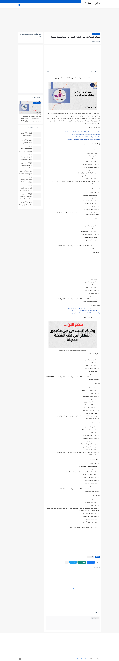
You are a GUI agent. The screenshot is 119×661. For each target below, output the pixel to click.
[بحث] (19, 5)
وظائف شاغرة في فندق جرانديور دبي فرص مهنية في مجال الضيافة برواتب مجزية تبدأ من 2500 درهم (26, 196)
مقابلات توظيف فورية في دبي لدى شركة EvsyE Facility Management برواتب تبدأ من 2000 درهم (25, 150)
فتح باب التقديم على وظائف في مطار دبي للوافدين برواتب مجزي (84, 308)
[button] (91, 562)
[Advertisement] (59, 20)
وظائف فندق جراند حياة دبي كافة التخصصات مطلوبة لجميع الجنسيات (82, 132)
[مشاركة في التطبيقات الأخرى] (67, 562)
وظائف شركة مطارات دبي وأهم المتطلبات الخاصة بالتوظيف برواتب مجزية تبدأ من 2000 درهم (26, 189)
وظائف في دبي (96, 34)
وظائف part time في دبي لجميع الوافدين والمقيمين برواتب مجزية (83, 139)
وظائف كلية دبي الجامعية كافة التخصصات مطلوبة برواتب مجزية (83, 137)
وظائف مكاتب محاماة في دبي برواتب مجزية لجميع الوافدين (26, 181)
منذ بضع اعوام (28, 132)
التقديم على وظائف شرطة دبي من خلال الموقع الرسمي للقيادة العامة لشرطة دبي (25, 204)
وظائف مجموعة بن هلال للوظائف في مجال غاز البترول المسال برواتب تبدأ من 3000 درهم (26, 158)
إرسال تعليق (95, 618)
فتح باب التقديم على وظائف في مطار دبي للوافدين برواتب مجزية (25, 173)
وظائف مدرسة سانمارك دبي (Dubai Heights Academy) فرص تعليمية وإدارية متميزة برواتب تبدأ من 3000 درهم (25, 165)
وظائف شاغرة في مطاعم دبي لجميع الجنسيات (26, 134)
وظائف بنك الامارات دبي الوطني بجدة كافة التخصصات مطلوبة (26, 142)
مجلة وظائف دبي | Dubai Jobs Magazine (80, 659)
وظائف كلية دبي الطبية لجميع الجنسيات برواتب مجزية (86, 134)
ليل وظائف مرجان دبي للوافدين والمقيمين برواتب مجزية (86, 310)
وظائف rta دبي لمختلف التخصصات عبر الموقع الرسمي (86, 313)
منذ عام (38, 114)
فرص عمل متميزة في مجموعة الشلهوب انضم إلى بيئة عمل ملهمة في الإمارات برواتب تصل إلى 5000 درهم (30, 119)
